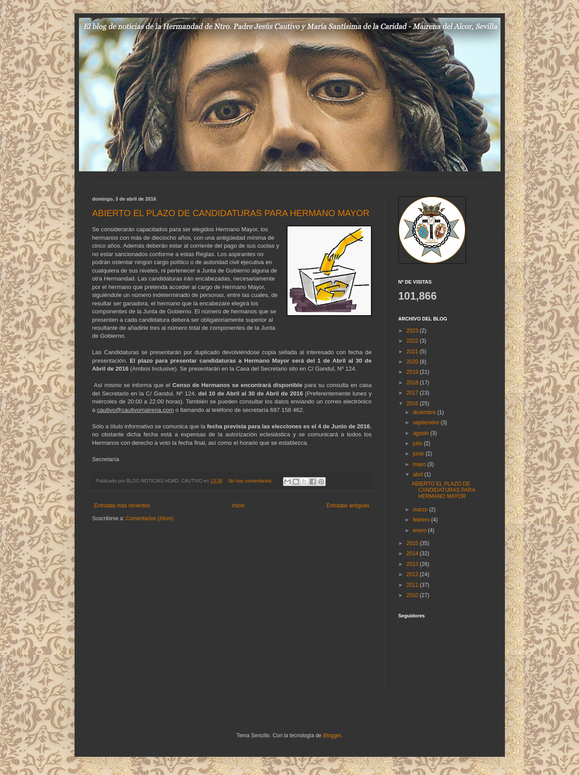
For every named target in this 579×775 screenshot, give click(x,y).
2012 (413, 574)
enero (420, 530)
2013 (413, 564)
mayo (420, 464)
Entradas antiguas (348, 505)
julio (418, 443)
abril (418, 474)
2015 (413, 543)
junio (419, 454)
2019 (413, 372)
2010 (413, 595)
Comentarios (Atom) (149, 518)
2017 (413, 393)
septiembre (427, 422)
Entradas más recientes (122, 505)
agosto (421, 433)
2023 (413, 331)
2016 (413, 403)
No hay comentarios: (251, 480)
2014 (413, 553)
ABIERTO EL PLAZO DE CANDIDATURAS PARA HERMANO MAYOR (231, 213)
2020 (413, 362)
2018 (413, 383)
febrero (422, 520)
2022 (413, 341)
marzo (421, 509)
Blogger (332, 735)
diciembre (425, 412)
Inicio (238, 505)
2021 (413, 351)
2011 (413, 585)
